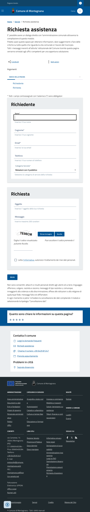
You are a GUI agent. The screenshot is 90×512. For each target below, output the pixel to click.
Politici (9, 421)
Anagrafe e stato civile (35, 401)
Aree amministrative (15, 399)
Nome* (17, 113)
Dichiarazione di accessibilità (54, 447)
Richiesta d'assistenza (54, 474)
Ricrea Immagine (46, 234)
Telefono (19, 155)
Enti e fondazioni (13, 406)
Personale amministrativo (15, 416)
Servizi (17, 21)
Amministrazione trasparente (54, 454)
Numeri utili (11, 492)
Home (9, 21)
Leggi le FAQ (51, 458)
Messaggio (19, 216)
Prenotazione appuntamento (54, 469)
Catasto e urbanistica (35, 410)
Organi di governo (14, 410)
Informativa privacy (53, 438)
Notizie (68, 399)
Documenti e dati (14, 402)
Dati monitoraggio (14, 502)
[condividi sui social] (13, 62)
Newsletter (70, 441)
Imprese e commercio (54, 399)
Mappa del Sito (70, 502)
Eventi (68, 418)
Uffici (9, 425)
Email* (18, 142)
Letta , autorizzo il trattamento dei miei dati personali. (47, 260)
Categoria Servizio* (23, 166)
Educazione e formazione (35, 423)
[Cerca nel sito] (79, 11)
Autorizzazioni (32, 406)
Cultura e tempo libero (35, 416)
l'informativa (28, 260)
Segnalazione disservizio (54, 463)
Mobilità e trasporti (53, 402)
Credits (51, 502)
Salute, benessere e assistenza (54, 408)
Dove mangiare (33, 449)
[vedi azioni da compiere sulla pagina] (53, 62)
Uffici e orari (11, 488)
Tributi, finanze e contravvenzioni (54, 416)
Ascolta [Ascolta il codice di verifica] (59, 234)
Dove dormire (32, 445)
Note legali (50, 441)
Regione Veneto (12, 3)
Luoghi (68, 414)
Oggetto (18, 204)
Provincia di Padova (34, 441)
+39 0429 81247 (14, 455)
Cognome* (19, 130)
